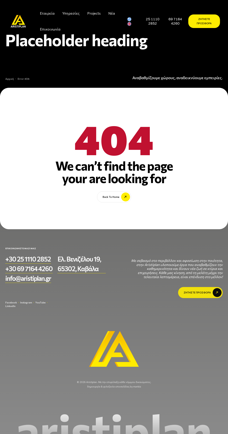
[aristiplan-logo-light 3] (18, 21)
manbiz (137, 386)
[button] (152, 21)
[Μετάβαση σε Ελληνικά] (130, 19)
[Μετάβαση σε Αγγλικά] (130, 24)
